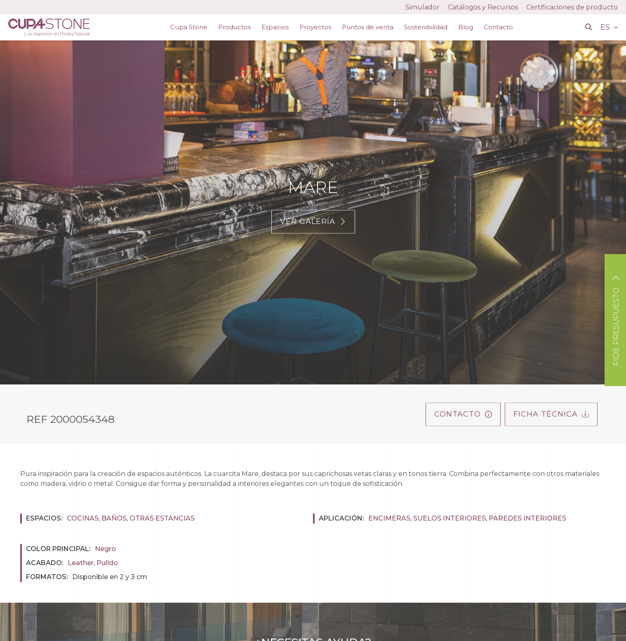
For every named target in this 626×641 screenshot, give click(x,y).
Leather (81, 563)
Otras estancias (162, 518)
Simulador (422, 7)
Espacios (275, 27)
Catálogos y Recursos (483, 7)
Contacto (498, 27)
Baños (114, 518)
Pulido (107, 563)
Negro (105, 549)
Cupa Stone (188, 27)
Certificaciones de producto (572, 7)
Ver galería (313, 221)
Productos (234, 27)
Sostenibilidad (425, 27)
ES (606, 27)
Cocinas (83, 518)
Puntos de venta (367, 27)
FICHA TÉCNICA (551, 414)
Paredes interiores (527, 518)
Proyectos (315, 27)
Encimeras (389, 518)
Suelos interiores (449, 518)
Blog (465, 27)
